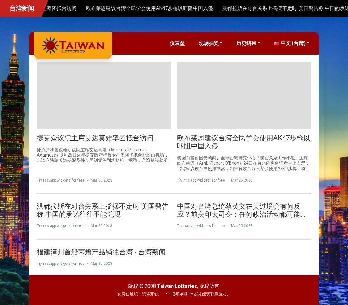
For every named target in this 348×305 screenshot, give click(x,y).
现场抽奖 (209, 43)
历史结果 (246, 43)
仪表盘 (177, 43)
